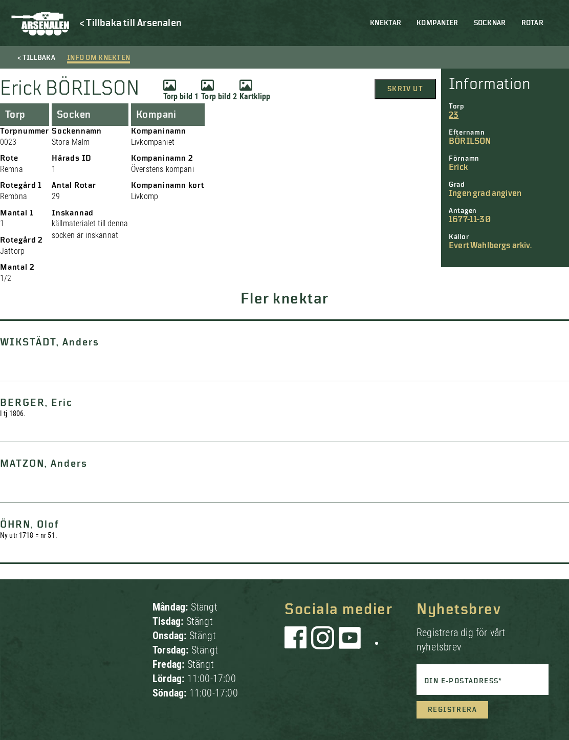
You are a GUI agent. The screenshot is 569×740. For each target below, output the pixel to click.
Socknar (490, 23)
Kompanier (437, 23)
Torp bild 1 (181, 90)
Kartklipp (254, 90)
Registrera (452, 710)
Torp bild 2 (219, 90)
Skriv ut (405, 89)
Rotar (532, 23)
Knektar (385, 23)
